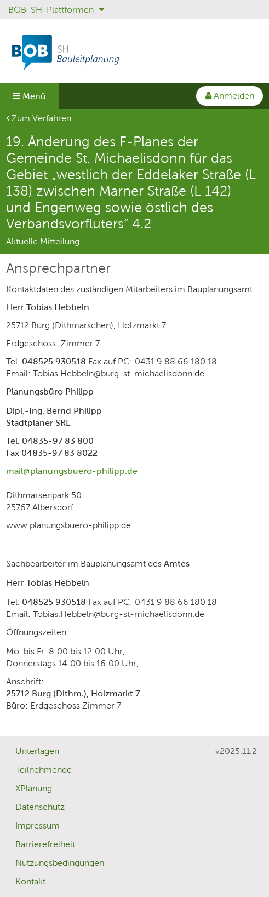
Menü (29, 96)
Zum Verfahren (38, 118)
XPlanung (33, 788)
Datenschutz (40, 807)
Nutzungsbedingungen (59, 862)
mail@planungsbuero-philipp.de (72, 471)
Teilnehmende (43, 769)
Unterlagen (37, 751)
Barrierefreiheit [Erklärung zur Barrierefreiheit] (45, 844)
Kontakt (30, 881)
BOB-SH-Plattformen (56, 9)
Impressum (37, 825)
